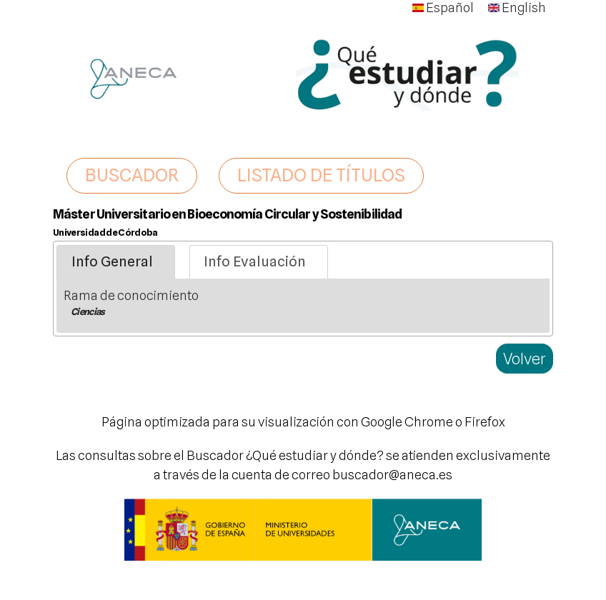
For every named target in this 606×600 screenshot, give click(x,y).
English (517, 7)
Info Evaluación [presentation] (255, 261)
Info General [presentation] (112, 261)
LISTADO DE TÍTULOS (321, 175)
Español (443, 7)
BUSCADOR (132, 175)
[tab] (115, 262)
